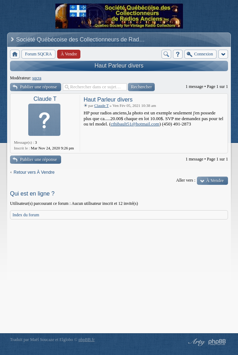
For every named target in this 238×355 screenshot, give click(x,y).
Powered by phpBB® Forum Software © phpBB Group (217, 342)
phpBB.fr (87, 339)
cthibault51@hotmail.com (135, 124)
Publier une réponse (38, 86)
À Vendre (215, 180)
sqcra (36, 77)
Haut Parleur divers (119, 66)
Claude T (45, 99)
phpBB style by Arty (196, 342)
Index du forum (26, 214)
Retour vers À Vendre (34, 172)
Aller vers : (185, 180)
